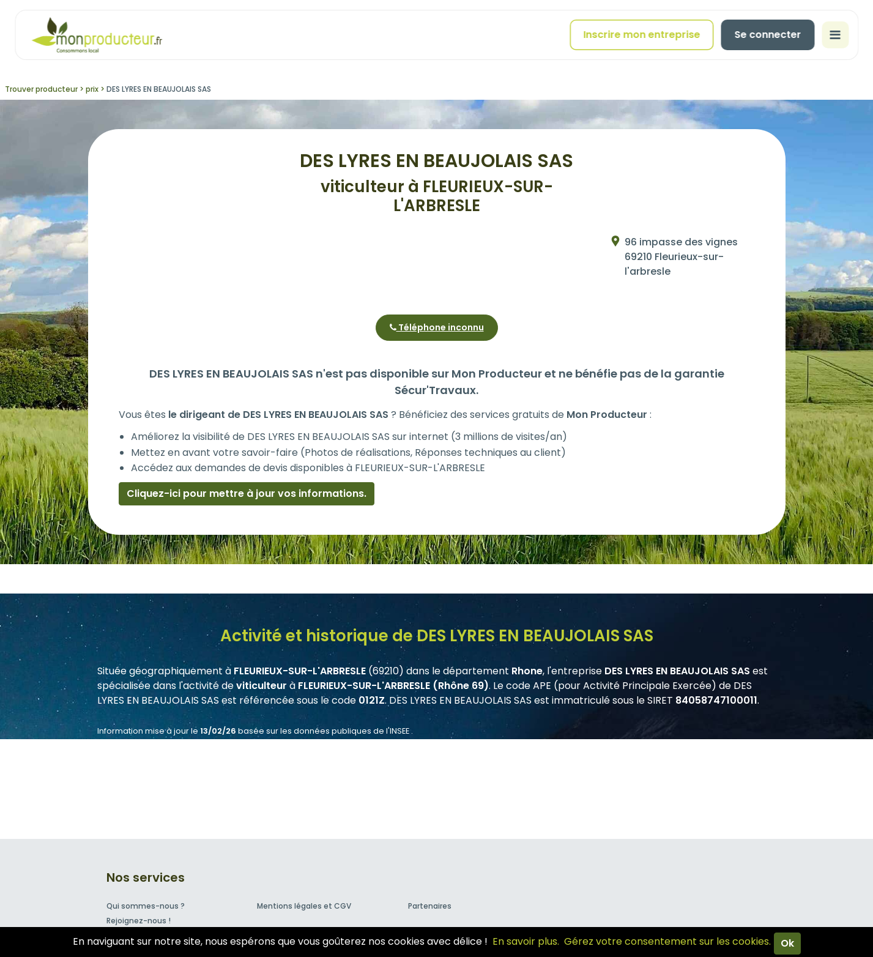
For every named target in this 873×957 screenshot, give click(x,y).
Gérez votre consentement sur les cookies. (667, 941)
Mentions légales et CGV (304, 906)
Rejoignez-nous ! (138, 920)
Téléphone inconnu (437, 327)
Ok (787, 943)
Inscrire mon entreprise (641, 35)
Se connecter (767, 35)
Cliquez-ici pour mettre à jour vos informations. (246, 493)
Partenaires (429, 906)
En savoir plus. (525, 941)
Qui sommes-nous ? (145, 906)
